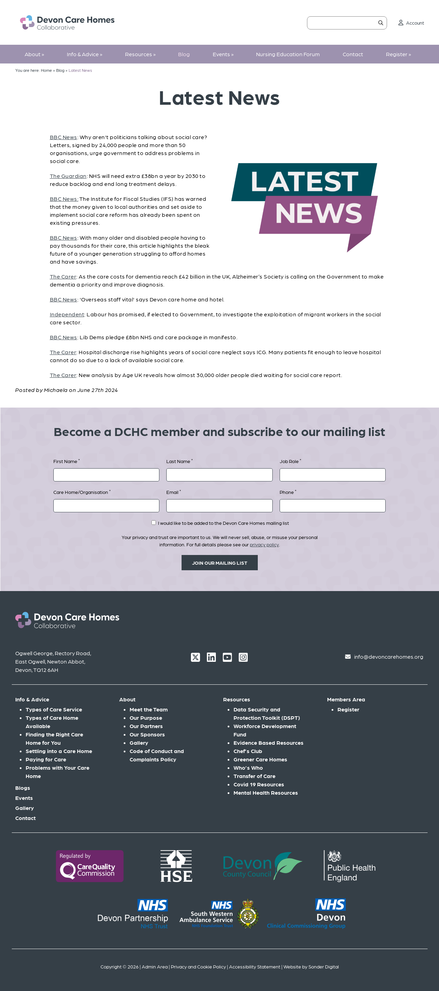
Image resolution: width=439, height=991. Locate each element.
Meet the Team (149, 709)
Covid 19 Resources (259, 784)
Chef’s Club (248, 750)
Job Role (290, 461)
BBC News (63, 137)
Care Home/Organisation (82, 491)
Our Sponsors (147, 734)
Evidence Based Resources (269, 742)
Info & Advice (84, 54)
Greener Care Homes (260, 759)
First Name (66, 461)
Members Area (346, 699)
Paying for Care (46, 759)
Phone (288, 491)
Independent (67, 314)
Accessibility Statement (254, 966)
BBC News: (64, 198)
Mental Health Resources (266, 792)
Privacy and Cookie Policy (198, 966)
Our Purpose (146, 717)
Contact (353, 54)
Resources (140, 54)
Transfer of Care (254, 775)
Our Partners (146, 726)
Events (223, 54)
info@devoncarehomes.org (388, 656)
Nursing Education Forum (288, 54)
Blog (184, 54)
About (34, 54)
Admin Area (155, 966)
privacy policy (264, 544)
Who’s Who (248, 767)
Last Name (179, 461)
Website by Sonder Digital (311, 966)
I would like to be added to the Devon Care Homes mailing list (220, 523)
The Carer (63, 276)
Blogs (22, 787)
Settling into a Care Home (59, 750)
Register (398, 54)
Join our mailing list (219, 562)
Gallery (24, 807)
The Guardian (68, 175)
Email (173, 491)
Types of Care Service (54, 709)
